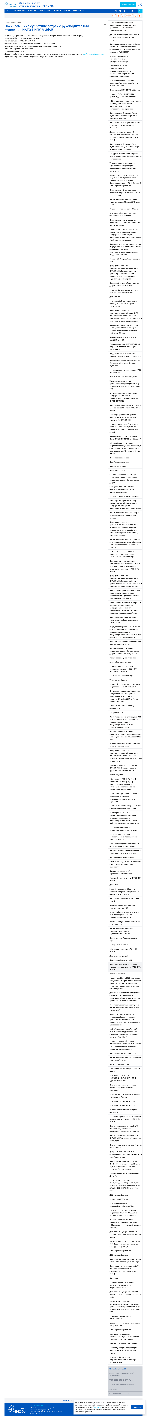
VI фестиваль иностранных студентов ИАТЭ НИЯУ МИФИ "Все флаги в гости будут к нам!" (124, 1007)
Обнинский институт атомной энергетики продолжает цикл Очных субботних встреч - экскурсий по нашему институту (126, 1224)
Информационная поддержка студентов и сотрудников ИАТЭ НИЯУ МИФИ (125, 852)
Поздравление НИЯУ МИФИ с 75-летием (125, 90)
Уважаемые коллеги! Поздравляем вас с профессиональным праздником (125, 807)
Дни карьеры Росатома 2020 (121, 960)
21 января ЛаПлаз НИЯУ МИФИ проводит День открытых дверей (123, 95)
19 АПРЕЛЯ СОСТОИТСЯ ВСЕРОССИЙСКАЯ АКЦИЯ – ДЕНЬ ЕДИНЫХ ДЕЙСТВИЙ (123, 1078)
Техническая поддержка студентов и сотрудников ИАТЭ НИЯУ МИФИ (124, 845)
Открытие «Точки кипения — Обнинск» (125, 209)
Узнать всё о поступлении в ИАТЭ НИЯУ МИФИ (125, 879)
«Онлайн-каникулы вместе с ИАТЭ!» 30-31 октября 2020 (125, 923)
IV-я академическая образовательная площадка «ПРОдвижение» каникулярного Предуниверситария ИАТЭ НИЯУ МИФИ (124, 397)
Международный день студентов (123, 658)
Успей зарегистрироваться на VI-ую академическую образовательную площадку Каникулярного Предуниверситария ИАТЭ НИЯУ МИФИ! (125, 504)
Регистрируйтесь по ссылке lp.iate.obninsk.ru (120, 1317)
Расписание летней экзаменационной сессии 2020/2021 (124, 1111)
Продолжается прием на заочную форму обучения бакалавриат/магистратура (125, 1260)
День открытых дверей (119, 956)
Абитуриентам (19, 11)
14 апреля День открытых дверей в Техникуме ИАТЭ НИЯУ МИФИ (124, 291)
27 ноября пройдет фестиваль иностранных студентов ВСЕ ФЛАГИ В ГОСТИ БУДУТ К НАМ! (125, 669)
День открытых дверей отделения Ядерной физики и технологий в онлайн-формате (125, 1234)
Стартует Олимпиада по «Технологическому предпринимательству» (119, 58)
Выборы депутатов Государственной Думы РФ (124, 1174)
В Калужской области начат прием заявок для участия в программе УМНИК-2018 (123, 303)
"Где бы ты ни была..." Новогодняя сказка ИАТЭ (123, 707)
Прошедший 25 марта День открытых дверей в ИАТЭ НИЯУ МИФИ (125, 284)
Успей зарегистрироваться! (120, 1251)
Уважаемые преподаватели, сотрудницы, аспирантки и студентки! (124, 828)
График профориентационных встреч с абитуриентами (125, 1324)
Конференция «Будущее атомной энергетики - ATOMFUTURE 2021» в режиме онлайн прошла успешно (123, 1212)
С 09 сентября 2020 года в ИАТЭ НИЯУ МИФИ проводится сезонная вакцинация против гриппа (125, 914)
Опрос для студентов (118, 470)
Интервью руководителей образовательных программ (121, 872)
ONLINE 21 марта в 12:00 (119, 1064)
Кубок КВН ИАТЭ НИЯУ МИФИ (121, 676)
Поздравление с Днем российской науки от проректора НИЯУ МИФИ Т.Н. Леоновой (125, 125)
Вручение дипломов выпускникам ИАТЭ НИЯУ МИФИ (125, 371)
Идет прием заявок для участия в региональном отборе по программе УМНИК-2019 (124, 620)
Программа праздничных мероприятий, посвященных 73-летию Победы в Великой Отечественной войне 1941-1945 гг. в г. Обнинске (125, 329)
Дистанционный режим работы (122, 857)
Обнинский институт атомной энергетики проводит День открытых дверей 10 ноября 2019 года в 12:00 (124, 651)
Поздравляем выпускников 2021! (123, 1053)
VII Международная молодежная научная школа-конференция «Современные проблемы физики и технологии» (123, 167)
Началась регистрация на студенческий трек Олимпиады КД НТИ (125, 643)
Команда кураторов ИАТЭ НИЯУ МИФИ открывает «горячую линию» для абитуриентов (125, 346)
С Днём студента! (116, 775)
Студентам (32, 11)
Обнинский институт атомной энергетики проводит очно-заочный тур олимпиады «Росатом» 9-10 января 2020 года (125, 735)
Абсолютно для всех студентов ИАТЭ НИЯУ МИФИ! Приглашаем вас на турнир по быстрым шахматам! (124, 768)
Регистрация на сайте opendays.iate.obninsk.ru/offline (122, 1204)
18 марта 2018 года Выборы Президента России (125, 260)
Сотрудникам (45, 11)
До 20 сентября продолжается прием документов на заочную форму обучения (124, 37)
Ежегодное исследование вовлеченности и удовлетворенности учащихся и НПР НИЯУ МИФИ (124, 1336)
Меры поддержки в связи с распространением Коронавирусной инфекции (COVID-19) (124, 836)
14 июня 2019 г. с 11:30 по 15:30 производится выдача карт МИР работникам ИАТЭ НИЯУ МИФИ (122, 554)
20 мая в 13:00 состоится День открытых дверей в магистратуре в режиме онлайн (124, 1359)
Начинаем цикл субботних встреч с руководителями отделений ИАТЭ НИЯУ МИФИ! (125, 967)
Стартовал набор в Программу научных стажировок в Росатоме (125, 1095)
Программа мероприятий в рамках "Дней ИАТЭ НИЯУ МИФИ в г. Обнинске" (125, 437)
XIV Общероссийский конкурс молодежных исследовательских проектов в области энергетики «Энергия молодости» (123, 26)
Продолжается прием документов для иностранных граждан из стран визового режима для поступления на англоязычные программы (125, 594)
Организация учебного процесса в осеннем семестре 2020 (123, 906)
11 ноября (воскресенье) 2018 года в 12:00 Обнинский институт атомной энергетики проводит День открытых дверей (124, 428)
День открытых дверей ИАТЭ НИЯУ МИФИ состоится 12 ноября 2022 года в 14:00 (125, 1294)
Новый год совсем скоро (119, 458)
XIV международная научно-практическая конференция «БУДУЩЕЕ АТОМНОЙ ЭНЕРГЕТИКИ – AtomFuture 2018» (125, 385)
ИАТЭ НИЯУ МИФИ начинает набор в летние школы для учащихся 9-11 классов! (124, 515)
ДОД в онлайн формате (119, 1195)
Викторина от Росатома (119, 945)
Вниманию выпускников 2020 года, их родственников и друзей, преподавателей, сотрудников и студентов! (124, 798)
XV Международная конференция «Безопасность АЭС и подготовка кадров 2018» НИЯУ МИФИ (123, 417)
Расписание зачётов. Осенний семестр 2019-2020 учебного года (125, 745)
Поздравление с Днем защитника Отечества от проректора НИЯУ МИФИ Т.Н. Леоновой (125, 192)
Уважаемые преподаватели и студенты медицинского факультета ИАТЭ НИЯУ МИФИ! (125, 1119)
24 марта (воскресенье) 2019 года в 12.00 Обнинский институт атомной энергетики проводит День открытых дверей (124, 479)
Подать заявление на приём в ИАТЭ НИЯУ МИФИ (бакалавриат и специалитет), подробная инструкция (124, 1128)
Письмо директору (128, 4)
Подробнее (114, 1278)
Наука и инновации (62, 11)
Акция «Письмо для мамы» (120, 662)
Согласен (137, 1407)
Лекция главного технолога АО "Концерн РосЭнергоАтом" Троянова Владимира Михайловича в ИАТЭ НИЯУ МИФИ (125, 136)
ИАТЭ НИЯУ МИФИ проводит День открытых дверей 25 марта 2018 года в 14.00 (125, 202)
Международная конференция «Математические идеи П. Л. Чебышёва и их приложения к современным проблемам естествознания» (125, 1045)
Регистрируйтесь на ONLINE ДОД (123, 1101)
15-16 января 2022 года (119, 1199)
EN (136, 11)
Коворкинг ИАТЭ (116, 713)
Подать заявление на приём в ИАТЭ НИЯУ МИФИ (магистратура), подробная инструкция (125, 1138)
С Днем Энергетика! (118, 974)
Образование (78, 11)
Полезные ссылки (71, 1400)
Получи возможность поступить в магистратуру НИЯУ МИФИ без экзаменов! (123, 1087)
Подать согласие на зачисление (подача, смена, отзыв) (126, 1146)
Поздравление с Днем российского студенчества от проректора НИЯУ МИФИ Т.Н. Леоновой (123, 115)
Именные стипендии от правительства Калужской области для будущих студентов (125, 363)
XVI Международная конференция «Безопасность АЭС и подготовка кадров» (123, 1350)
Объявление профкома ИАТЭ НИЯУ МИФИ (123, 950)
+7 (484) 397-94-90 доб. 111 (38, 1411)
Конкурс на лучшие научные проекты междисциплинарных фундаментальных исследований (126, 156)
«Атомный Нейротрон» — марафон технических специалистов (123, 214)
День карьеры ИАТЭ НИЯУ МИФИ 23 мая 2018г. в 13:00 (124, 338)
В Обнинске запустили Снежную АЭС (124, 496)
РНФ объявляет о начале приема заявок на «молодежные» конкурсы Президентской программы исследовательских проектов (125, 105)
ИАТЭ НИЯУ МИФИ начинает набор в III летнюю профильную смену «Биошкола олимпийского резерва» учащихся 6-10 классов (125, 543)
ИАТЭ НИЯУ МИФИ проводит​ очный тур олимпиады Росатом (125, 1059)
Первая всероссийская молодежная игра (124, 939)
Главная (7, 22)
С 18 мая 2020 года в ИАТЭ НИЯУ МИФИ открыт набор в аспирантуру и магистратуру (125, 864)
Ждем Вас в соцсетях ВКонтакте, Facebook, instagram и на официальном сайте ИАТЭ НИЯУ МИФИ (125, 891)
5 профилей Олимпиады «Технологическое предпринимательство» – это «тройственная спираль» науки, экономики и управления (122, 71)
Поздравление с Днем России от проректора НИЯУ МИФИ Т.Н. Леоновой (125, 355)
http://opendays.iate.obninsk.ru (93, 54)
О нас (8, 11)
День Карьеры (115, 297)
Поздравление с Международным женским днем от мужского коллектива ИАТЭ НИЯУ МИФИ (125, 222)
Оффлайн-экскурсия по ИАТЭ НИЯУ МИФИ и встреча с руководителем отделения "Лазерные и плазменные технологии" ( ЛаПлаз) (124, 1033)
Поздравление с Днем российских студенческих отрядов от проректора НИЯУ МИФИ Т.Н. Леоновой (124, 146)
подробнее (97, 1407)
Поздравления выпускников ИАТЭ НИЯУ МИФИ (126, 900)
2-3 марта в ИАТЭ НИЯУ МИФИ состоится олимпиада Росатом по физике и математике (123, 489)
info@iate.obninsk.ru (36, 1413)
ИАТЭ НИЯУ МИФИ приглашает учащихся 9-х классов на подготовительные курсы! (122, 931)
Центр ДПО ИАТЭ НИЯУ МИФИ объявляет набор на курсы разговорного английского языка (126, 1154)
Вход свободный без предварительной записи (125, 1070)
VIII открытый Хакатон (118, 680)
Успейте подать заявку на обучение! (124, 1343)
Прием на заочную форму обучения (124, 377)
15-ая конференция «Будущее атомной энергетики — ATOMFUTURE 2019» (125, 685)
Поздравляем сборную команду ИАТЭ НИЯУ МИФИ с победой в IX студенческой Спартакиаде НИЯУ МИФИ (125, 1270)
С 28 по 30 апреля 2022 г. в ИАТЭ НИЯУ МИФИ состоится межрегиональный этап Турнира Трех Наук (125, 1244)
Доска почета (115, 885)
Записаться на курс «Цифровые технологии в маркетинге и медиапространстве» (122, 1285)
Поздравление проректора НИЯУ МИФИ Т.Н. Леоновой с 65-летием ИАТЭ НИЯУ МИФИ (125, 407)
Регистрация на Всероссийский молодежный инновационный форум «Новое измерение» (124, 83)
